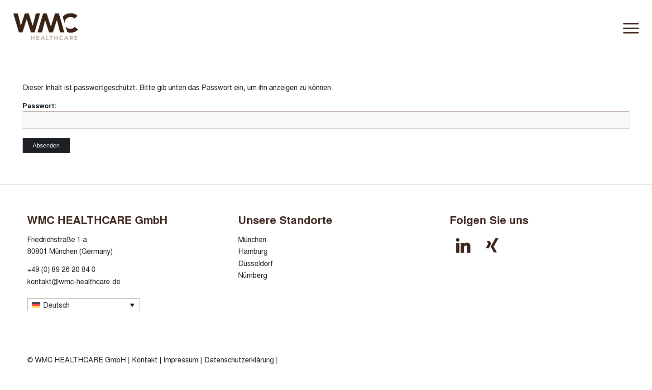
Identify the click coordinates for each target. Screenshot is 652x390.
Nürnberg (252, 275)
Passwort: (326, 114)
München (252, 239)
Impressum (180, 359)
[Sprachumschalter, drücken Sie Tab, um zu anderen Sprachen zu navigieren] (83, 305)
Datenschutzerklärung (239, 359)
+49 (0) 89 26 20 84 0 (61, 269)
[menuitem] (628, 26)
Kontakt (145, 359)
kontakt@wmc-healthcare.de (73, 281)
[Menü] (628, 26)
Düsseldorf (255, 263)
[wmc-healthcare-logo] (71, 26)
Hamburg (253, 251)
